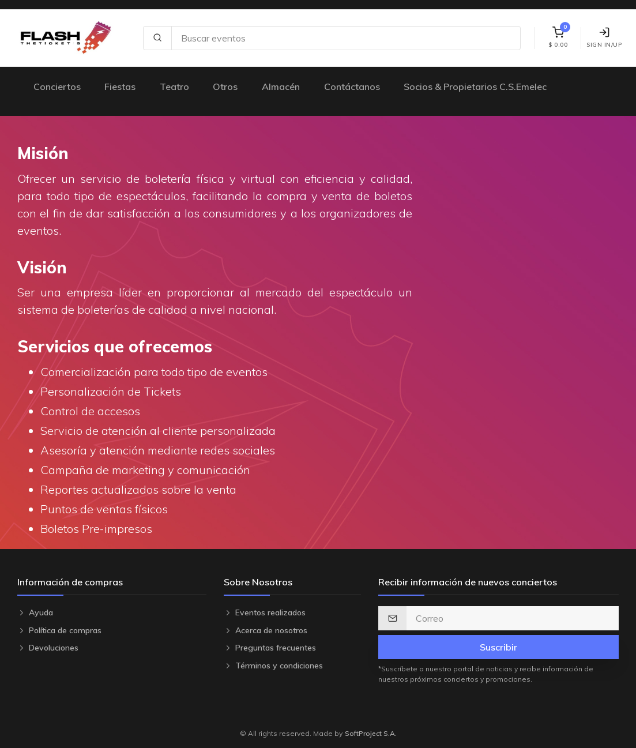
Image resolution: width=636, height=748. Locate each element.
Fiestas (120, 86)
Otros (225, 86)
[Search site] (346, 38)
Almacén (281, 86)
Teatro (174, 86)
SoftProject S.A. (371, 733)
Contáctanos (352, 86)
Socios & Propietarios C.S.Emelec (475, 86)
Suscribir (498, 647)
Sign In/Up (604, 37)
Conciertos (57, 86)
